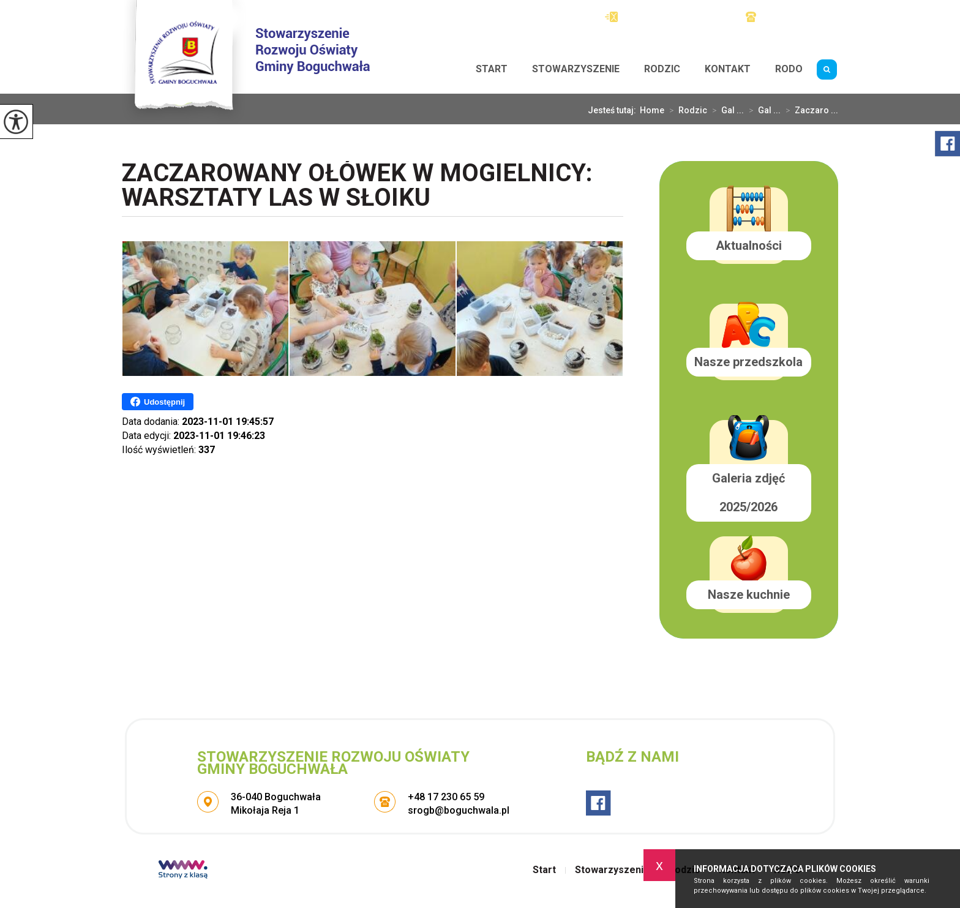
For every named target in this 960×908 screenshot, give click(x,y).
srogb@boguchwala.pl (663, 17)
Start (492, 69)
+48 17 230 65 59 (792, 17)
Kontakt (728, 69)
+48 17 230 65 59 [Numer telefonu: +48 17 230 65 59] (446, 797)
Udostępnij (157, 402)
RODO (789, 69)
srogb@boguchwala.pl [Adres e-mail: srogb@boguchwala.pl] (458, 810)
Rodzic (662, 69)
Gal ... (725, 110)
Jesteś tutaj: (614, 110)
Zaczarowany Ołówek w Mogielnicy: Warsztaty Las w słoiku (357, 186)
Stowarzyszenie (576, 69)
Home (652, 110)
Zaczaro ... (809, 110)
